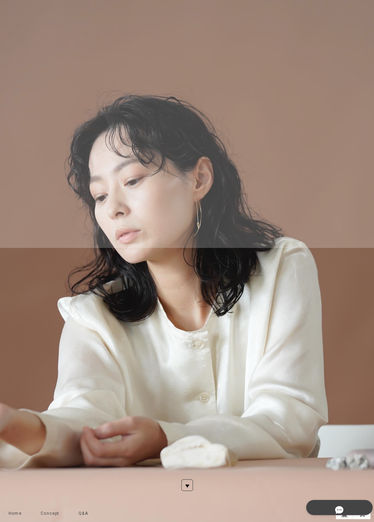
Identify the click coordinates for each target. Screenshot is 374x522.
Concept (50, 513)
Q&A (83, 513)
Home (15, 513)
